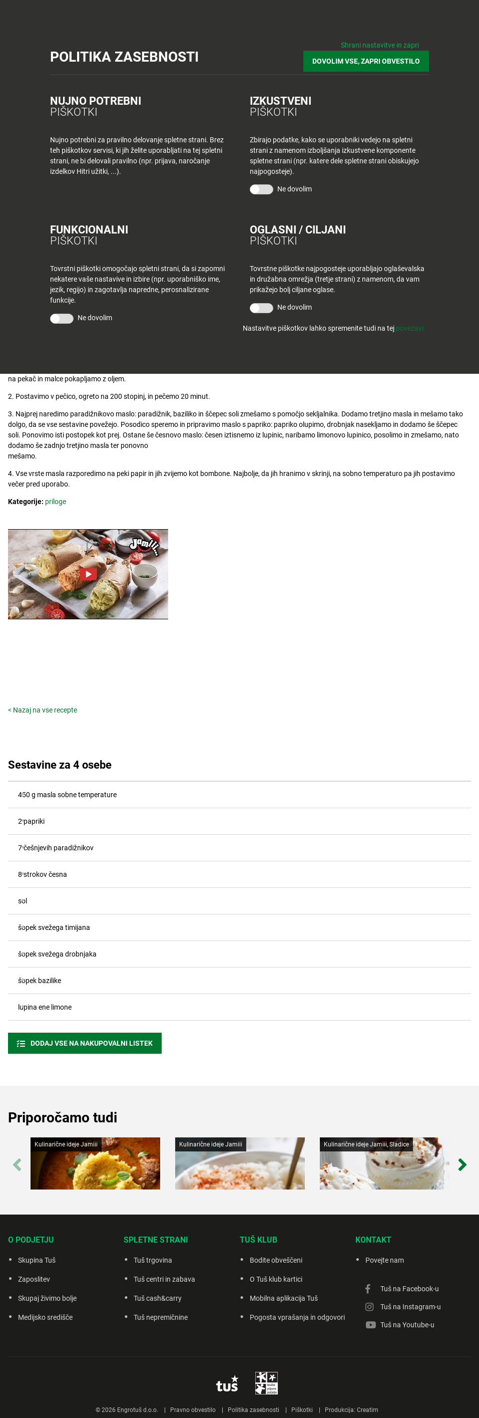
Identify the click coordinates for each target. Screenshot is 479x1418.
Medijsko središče (45, 1317)
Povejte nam (384, 1260)
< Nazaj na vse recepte (42, 710)
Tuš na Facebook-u (409, 1289)
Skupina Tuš (37, 1260)
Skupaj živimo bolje (47, 1298)
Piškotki (302, 1409)
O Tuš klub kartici (276, 1279)
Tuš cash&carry (158, 1298)
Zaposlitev (34, 1279)
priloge (55, 502)
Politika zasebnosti (253, 1409)
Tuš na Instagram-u (410, 1307)
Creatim (367, 1409)
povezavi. (410, 328)
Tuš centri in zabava (164, 1279)
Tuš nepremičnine (161, 1317)
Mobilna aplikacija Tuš (284, 1298)
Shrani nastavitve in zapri (380, 45)
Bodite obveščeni (276, 1260)
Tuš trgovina (153, 1260)
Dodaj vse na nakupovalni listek (91, 1043)
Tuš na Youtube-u (407, 1325)
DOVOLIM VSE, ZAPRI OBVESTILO (366, 61)
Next (462, 1160)
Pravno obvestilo (193, 1409)
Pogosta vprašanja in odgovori (297, 1317)
